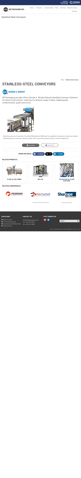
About (32, 8)
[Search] (77, 221)
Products (39, 8)
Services (63, 8)
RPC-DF (40, 179)
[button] (39, 154)
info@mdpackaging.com (31, 220)
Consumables (48, 8)
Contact (74, 11)
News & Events (72, 8)
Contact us (27, 216)
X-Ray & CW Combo (14, 179)
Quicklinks (6, 216)
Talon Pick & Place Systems (67, 180)
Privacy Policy (76, 229)
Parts (56, 8)
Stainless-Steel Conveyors (14, 17)
